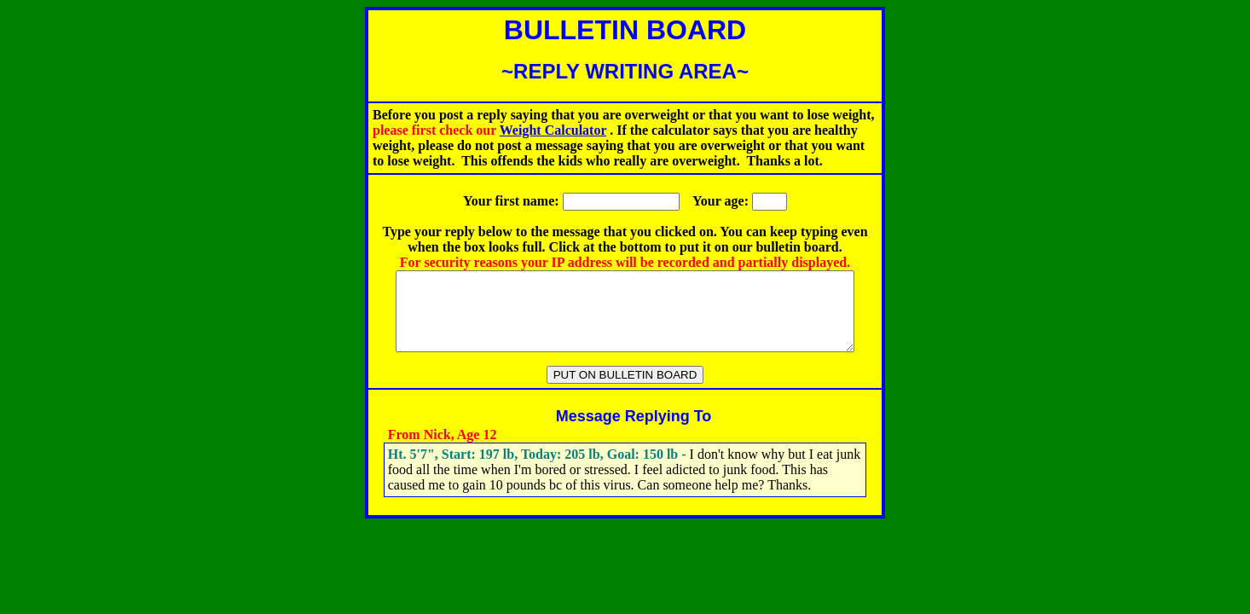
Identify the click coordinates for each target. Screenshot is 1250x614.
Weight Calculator (553, 130)
